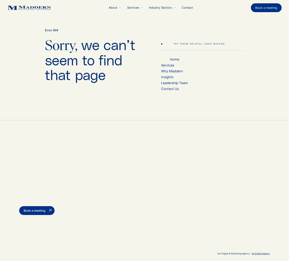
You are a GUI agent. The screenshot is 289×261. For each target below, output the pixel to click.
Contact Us (170, 89)
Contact (187, 7)
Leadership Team (174, 83)
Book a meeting (266, 8)
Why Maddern (172, 71)
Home (174, 59)
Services (167, 65)
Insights (167, 77)
